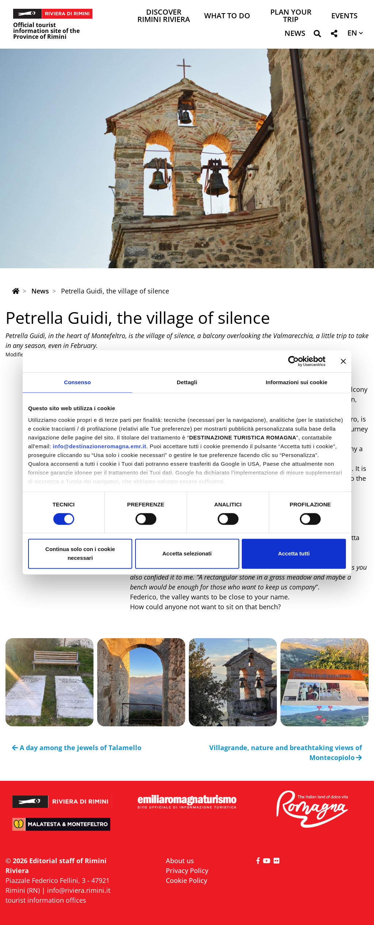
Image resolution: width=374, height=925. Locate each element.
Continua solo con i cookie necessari (80, 553)
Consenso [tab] (77, 382)
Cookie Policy (186, 880)
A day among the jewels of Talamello (76, 747)
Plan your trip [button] (291, 16)
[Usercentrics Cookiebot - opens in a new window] (293, 361)
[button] (317, 35)
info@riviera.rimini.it (78, 890)
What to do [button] (227, 16)
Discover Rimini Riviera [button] (163, 16)
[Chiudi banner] (343, 361)
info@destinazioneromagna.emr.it (99, 446)
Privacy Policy (187, 870)
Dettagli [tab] (187, 382)
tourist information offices (45, 900)
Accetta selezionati (186, 554)
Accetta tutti (294, 554)
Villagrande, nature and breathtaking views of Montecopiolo (285, 752)
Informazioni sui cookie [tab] (297, 382)
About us (180, 860)
